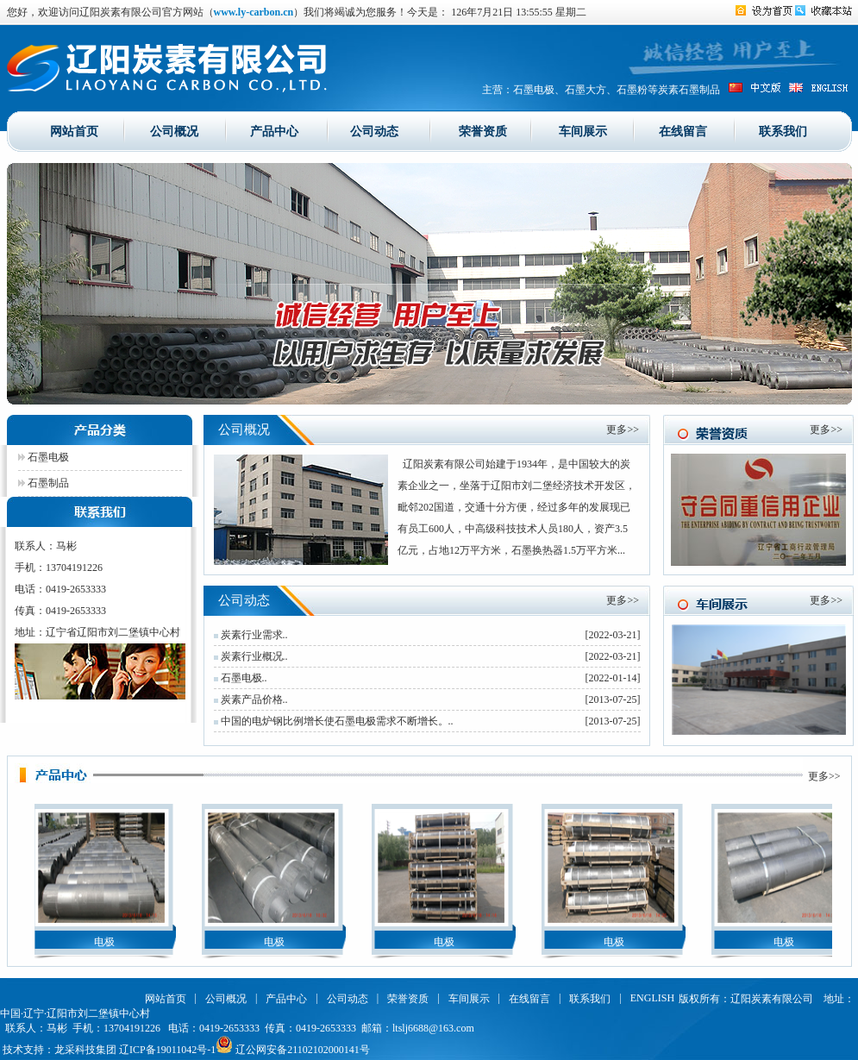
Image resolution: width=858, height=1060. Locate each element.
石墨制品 (43, 483)
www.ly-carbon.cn (254, 12)
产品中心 (274, 130)
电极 (106, 942)
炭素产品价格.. (251, 699)
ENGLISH (652, 998)
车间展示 (583, 130)
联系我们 (783, 130)
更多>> (622, 429)
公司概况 (174, 130)
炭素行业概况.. (251, 656)
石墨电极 (43, 457)
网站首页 (74, 130)
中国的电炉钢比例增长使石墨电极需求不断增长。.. (334, 721)
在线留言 (683, 130)
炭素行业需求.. (251, 635)
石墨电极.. (240, 678)
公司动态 (374, 130)
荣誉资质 (483, 130)
